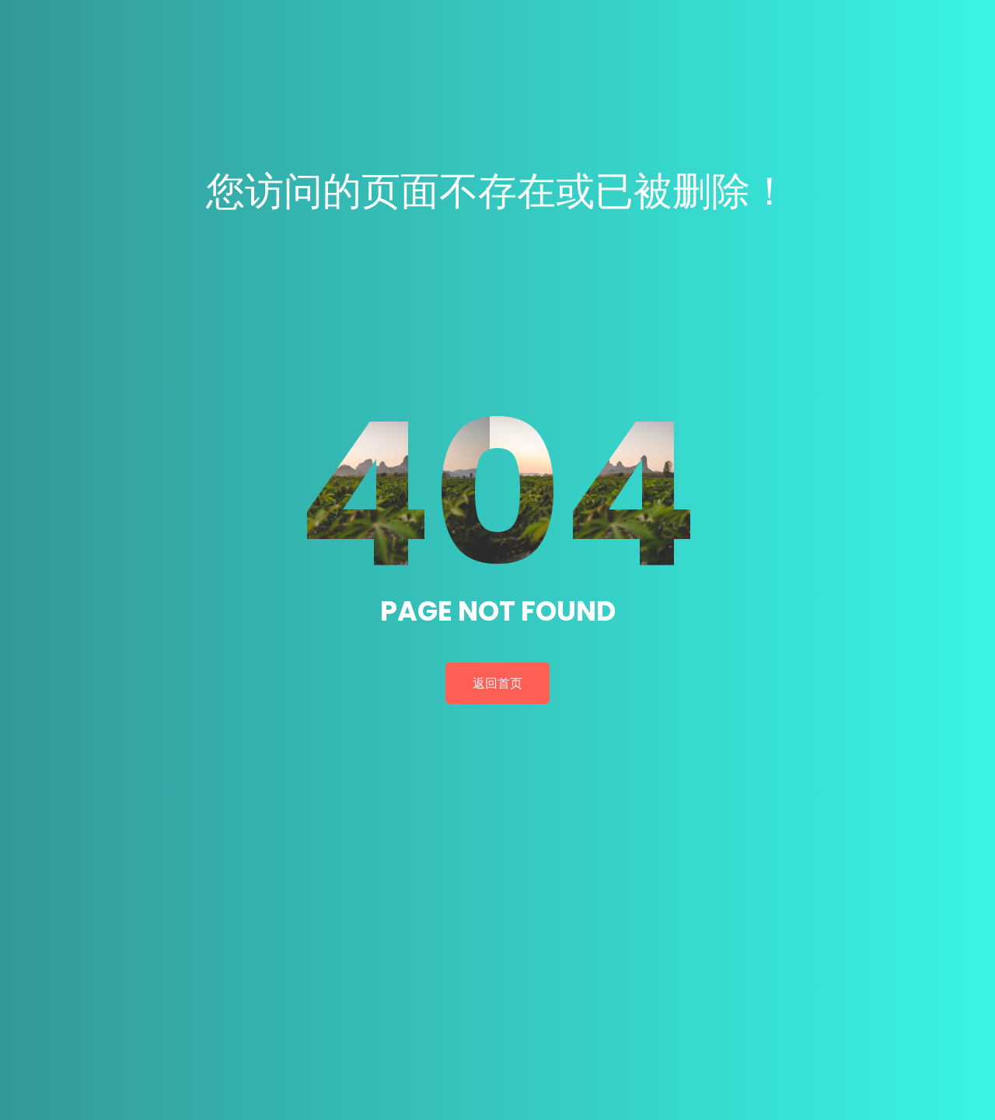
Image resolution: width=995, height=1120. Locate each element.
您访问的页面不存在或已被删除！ (497, 191)
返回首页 (497, 683)
